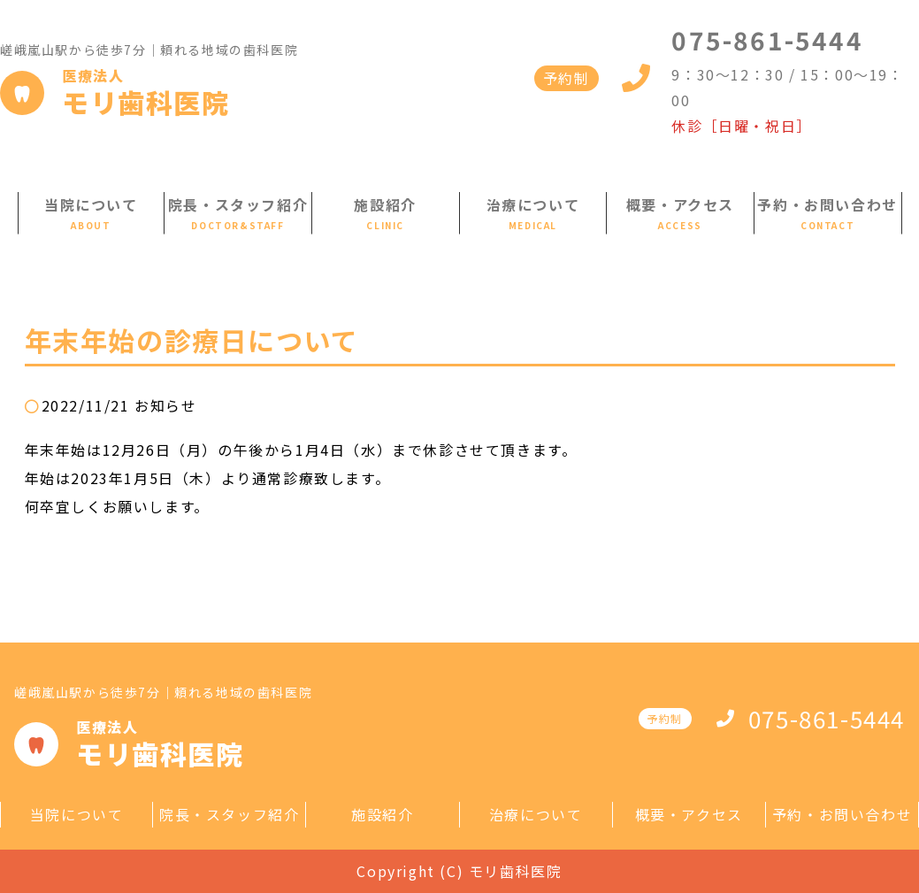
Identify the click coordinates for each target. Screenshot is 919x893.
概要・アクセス (680, 204)
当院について (91, 204)
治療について (533, 204)
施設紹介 (385, 204)
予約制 (566, 78)
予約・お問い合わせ (827, 204)
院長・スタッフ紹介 (238, 204)
